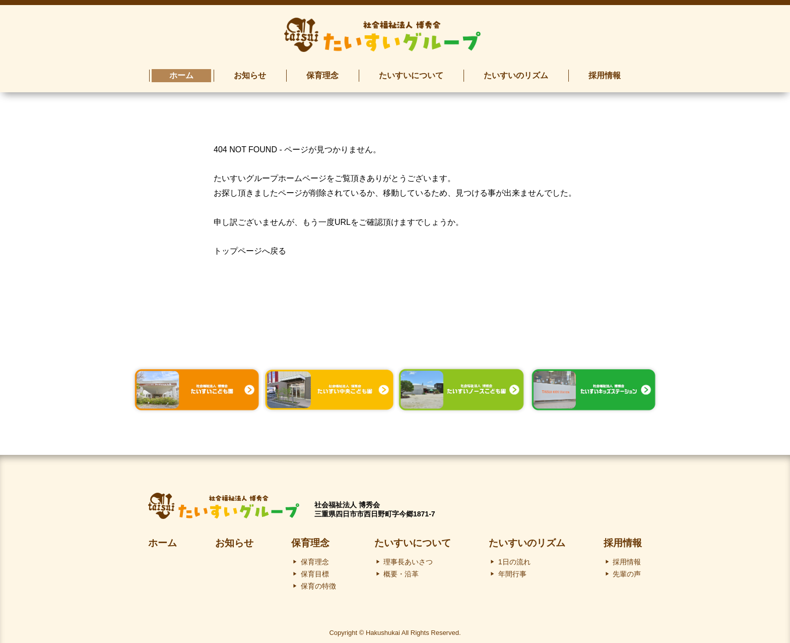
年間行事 (512, 570)
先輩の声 (627, 570)
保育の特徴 (318, 582)
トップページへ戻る (250, 248)
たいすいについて (412, 539)
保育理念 (310, 539)
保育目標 (315, 570)
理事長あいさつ (408, 558)
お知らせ (234, 539)
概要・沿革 (401, 570)
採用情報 (623, 539)
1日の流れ (514, 558)
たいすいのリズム (527, 539)
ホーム (162, 539)
